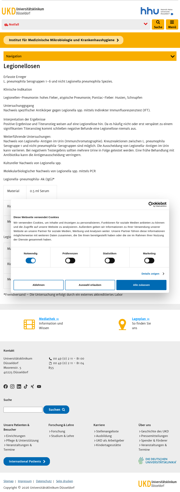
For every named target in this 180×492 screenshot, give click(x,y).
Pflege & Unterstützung (22, 435)
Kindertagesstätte (108, 440)
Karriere (99, 420)
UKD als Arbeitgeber (110, 435)
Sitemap (9, 476)
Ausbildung (104, 431)
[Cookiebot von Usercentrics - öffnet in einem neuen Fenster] (151, 204)
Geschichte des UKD (155, 426)
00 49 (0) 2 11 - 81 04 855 (66, 365)
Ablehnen (38, 284)
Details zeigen (150, 273)
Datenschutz (44, 476)
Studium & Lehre (62, 431)
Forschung (58, 426)
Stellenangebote (107, 426)
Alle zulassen (141, 284)
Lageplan (139, 319)
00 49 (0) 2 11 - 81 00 (68, 358)
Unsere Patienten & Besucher (16, 422)
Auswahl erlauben (90, 284)
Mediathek (47, 319)
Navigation (14, 56)
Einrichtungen (15, 431)
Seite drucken (64, 476)
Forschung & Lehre (61, 420)
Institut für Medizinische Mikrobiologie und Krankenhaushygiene (61, 40)
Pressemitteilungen (154, 431)
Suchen (54, 405)
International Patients (25, 456)
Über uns (145, 420)
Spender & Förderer (154, 435)
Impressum (25, 476)
